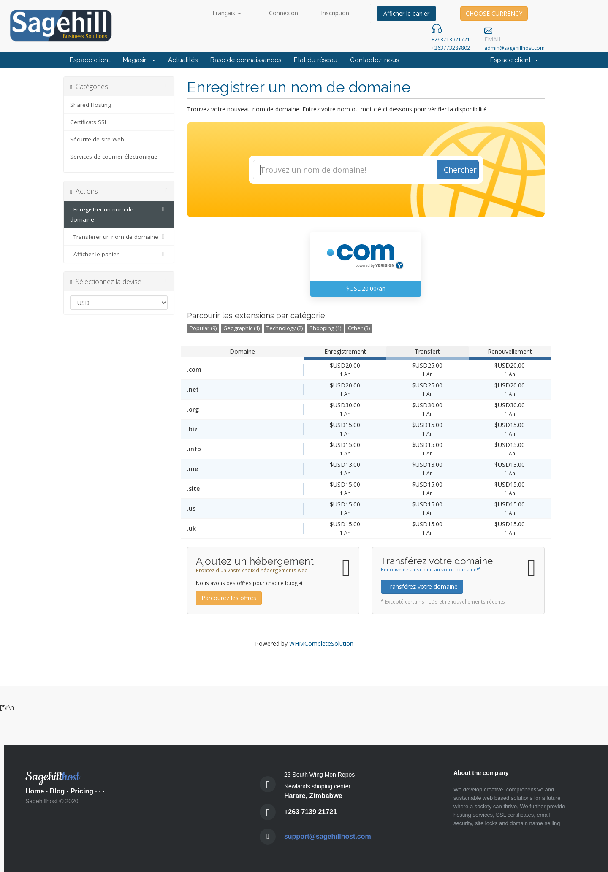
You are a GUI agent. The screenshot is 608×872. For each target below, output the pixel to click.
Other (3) (359, 328)
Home (34, 791)
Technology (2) (284, 328)
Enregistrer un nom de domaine (119, 213)
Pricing (82, 791)
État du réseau (315, 60)
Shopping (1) (325, 328)
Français (226, 13)
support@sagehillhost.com (327, 836)
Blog (57, 791)
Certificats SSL (89, 122)
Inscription (335, 13)
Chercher (460, 170)
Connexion (283, 13)
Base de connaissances (245, 60)
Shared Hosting (90, 104)
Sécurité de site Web (97, 139)
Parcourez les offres (228, 598)
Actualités (183, 60)
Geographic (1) (241, 328)
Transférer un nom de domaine (119, 237)
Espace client (90, 60)
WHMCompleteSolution (321, 643)
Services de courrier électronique (113, 156)
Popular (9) (203, 328)
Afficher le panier (406, 13)
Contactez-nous (374, 60)
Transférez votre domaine (422, 586)
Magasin (139, 60)
